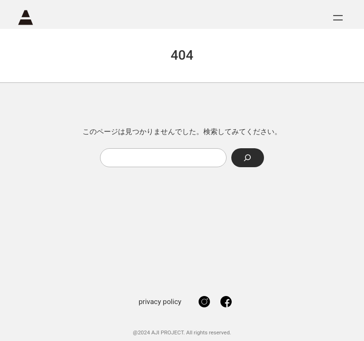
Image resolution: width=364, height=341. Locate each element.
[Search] (247, 157)
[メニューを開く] (338, 17)
